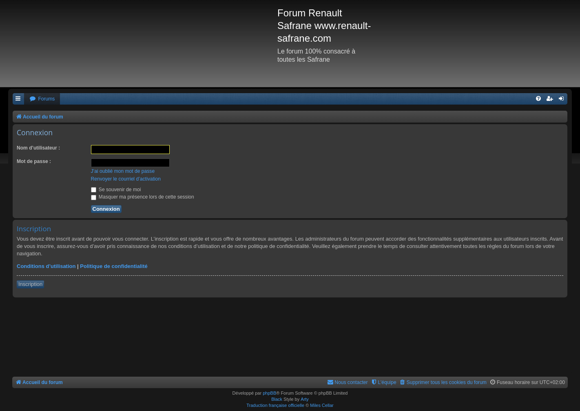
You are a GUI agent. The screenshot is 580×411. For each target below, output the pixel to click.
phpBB (269, 393)
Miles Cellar (321, 405)
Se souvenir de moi (116, 189)
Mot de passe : (34, 161)
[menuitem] (42, 99)
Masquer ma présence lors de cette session (142, 197)
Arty (305, 399)
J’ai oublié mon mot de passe (123, 171)
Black (276, 399)
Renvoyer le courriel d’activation (126, 179)
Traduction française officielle (275, 405)
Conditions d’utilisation (46, 266)
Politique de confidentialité (113, 266)
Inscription (30, 284)
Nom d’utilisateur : (38, 148)
